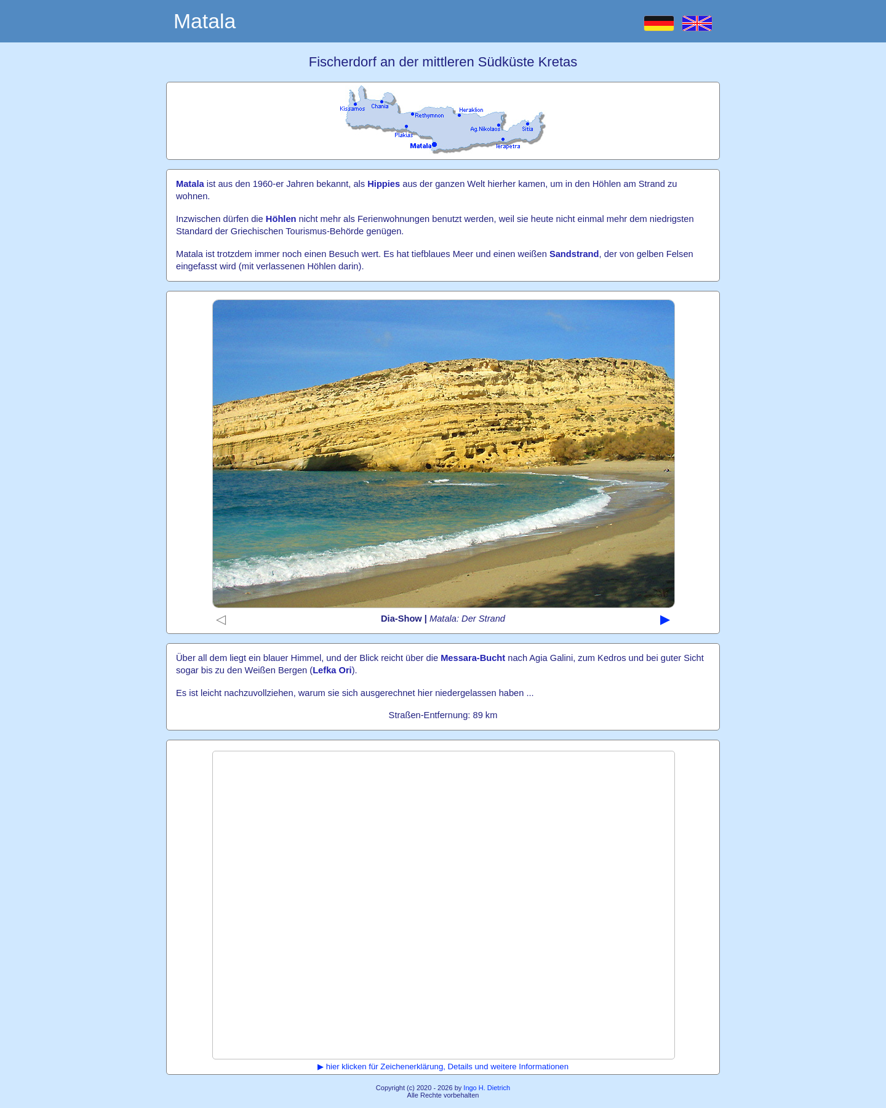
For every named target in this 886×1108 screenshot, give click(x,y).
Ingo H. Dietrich (486, 1087)
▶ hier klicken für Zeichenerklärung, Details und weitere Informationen (443, 1066)
